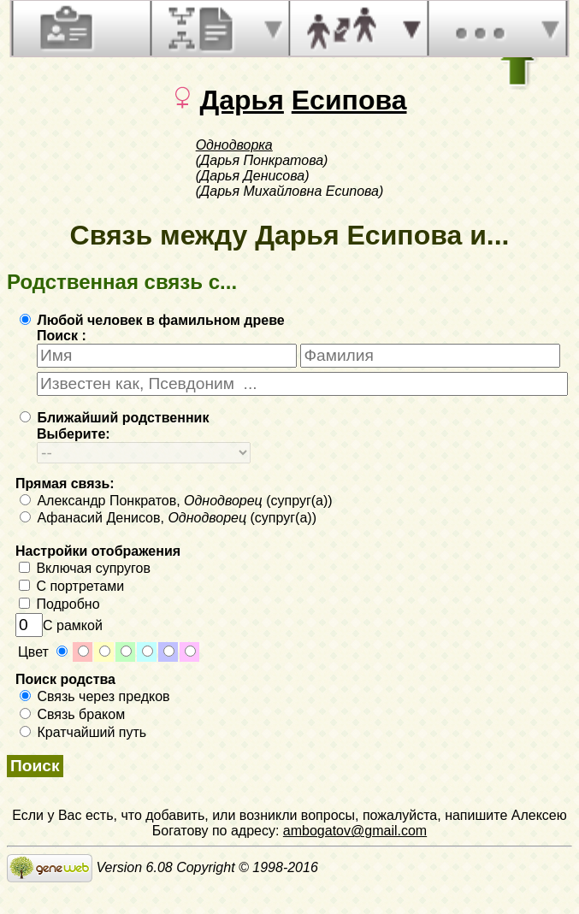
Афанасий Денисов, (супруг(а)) (168, 517)
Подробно (59, 604)
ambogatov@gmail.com (355, 830)
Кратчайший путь (83, 732)
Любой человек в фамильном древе (152, 320)
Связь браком (72, 714)
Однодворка (234, 145)
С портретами (71, 586)
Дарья (241, 100)
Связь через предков (95, 696)
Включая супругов (85, 568)
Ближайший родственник (114, 417)
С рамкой (59, 625)
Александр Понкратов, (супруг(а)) (176, 500)
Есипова (349, 100)
